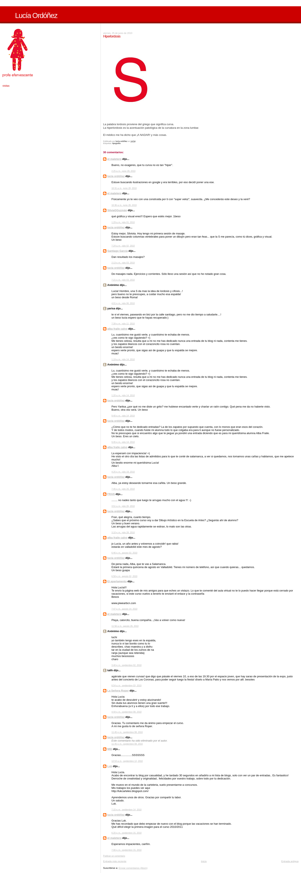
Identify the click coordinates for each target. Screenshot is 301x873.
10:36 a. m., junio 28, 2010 (123, 205)
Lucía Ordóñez (36, 15)
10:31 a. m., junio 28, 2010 (123, 188)
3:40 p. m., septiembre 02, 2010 (126, 665)
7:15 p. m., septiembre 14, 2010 (126, 810)
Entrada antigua (290, 861)
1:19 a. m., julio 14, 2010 (123, 359)
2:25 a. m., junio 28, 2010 (123, 171)
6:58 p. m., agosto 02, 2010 (124, 576)
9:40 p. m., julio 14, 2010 (123, 416)
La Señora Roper (118, 690)
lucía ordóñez (116, 176)
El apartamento (117, 581)
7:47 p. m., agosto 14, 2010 (124, 609)
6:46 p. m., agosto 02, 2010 (124, 553)
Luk (109, 766)
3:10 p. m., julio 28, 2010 (123, 532)
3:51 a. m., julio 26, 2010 (123, 506)
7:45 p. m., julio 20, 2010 (123, 489)
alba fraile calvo (117, 328)
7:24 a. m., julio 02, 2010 (123, 246)
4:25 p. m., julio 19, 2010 (123, 472)
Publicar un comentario (114, 856)
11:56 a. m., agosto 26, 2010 (124, 626)
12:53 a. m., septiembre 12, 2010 (127, 761)
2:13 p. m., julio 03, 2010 (123, 263)
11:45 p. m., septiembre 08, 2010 (127, 732)
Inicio (204, 861)
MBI (109, 749)
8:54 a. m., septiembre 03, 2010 (126, 685)
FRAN (111, 494)
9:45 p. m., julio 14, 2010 (123, 442)
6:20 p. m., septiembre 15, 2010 (126, 833)
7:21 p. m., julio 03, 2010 (123, 280)
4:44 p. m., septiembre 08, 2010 (126, 712)
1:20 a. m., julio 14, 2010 (123, 395)
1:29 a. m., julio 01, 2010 (123, 222)
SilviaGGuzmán (117, 210)
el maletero (114, 159)
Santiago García (117, 250)
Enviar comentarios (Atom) (133, 868)
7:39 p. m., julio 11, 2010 (123, 324)
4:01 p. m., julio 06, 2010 (123, 303)
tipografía (116, 143)
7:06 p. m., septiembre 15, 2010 (126, 850)
